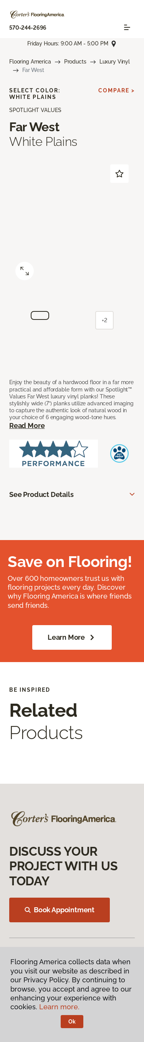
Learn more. (59, 1007)
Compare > (116, 90)
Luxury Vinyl (114, 62)
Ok (72, 1022)
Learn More (72, 637)
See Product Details (41, 494)
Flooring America (30, 62)
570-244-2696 (27, 28)
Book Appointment (59, 910)
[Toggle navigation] (127, 27)
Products (75, 62)
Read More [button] (27, 425)
